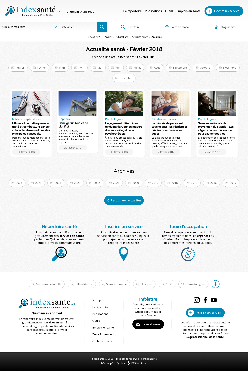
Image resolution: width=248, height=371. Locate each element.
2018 (174, 183)
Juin (117, 67)
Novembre (229, 67)
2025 (38, 183)
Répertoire (130, 26)
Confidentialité (149, 358)
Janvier (20, 67)
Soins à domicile (116, 284)
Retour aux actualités (126, 200)
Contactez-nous (102, 341)
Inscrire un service (226, 11)
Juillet (137, 67)
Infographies (224, 26)
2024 (58, 183)
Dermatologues (195, 284)
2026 (19, 183)
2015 (233, 183)
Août (157, 67)
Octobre (205, 67)
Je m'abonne (152, 324)
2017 (194, 183)
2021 (116, 183)
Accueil (108, 36)
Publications (153, 11)
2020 (136, 183)
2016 (213, 183)
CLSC (169, 284)
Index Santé (97, 358)
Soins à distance (177, 26)
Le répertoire (132, 11)
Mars (62, 67)
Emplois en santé (188, 11)
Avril (81, 67)
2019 (155, 183)
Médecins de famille (48, 284)
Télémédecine (84, 284)
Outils (169, 11)
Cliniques (146, 284)
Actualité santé (140, 36)
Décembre (126, 78)
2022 (97, 183)
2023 (77, 183)
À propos (98, 300)
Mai (99, 67)
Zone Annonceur (103, 334)
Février (41, 67)
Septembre (180, 67)
